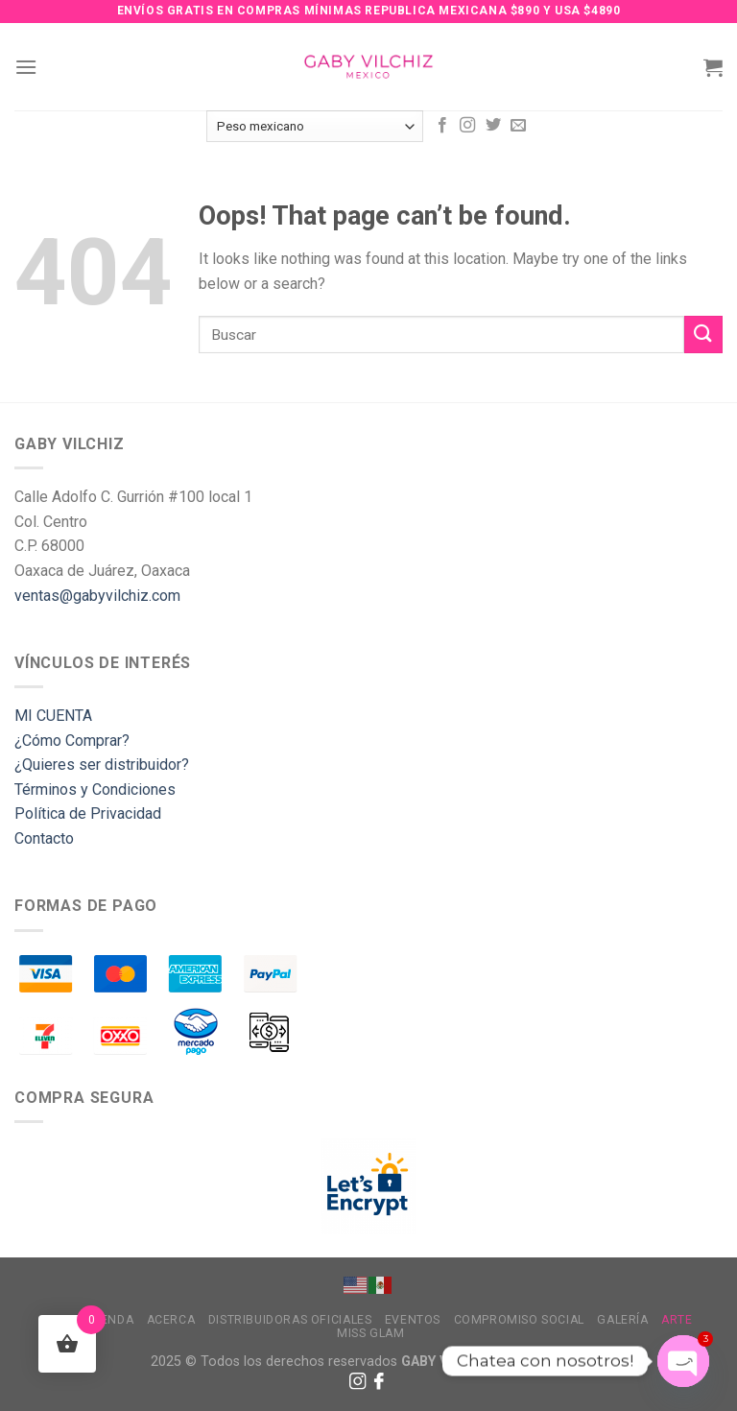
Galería (622, 1320)
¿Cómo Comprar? (72, 740)
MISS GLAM (371, 1333)
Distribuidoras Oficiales (290, 1320)
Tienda (112, 1320)
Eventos (412, 1320)
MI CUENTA (53, 715)
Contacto (44, 838)
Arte (676, 1320)
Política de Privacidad (87, 813)
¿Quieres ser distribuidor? (101, 764)
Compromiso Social (519, 1320)
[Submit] (703, 334)
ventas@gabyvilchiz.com (97, 595)
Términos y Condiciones (95, 789)
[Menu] (25, 66)
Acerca (171, 1320)
